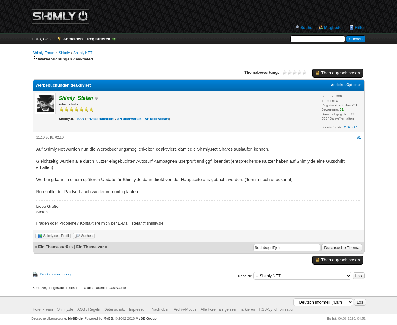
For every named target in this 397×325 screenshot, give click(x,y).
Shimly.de (65, 309)
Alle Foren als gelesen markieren (228, 309)
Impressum (138, 309)
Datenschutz (114, 309)
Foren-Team (43, 309)
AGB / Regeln (88, 309)
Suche (306, 27)
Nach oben (161, 309)
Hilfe (359, 27)
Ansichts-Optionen (346, 85)
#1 (359, 137)
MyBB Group (146, 318)
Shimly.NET (82, 53)
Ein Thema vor (90, 246)
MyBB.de (75, 318)
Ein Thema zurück (55, 246)
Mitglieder (333, 27)
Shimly (64, 53)
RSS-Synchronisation (277, 309)
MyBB (108, 318)
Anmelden (73, 39)
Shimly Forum (44, 53)
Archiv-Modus (185, 309)
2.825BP (350, 127)
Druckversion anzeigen (57, 274)
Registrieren (98, 39)
